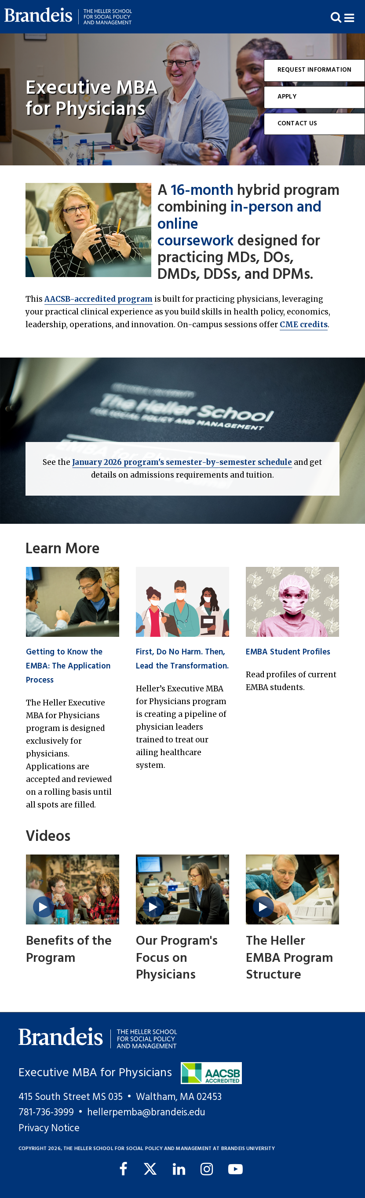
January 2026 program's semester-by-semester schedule (182, 462)
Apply (286, 97)
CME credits (304, 324)
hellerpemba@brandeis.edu (146, 1113)
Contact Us (297, 123)
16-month (202, 191)
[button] (354, 17)
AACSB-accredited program (98, 299)
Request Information (314, 70)
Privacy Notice (49, 1128)
